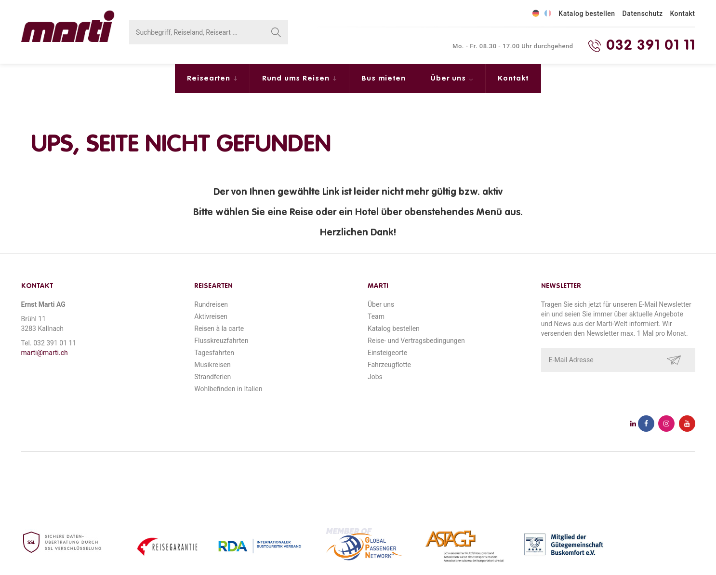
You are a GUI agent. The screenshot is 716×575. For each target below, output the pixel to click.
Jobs (375, 377)
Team (376, 316)
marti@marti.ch (44, 352)
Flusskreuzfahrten (221, 340)
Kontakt (682, 13)
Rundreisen (211, 304)
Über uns (449, 78)
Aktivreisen (210, 316)
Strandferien (212, 377)
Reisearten (210, 78)
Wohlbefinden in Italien (228, 389)
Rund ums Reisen (297, 78)
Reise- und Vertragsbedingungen (416, 340)
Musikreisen (212, 365)
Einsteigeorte (387, 352)
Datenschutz (643, 13)
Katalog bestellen (586, 13)
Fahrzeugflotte (389, 365)
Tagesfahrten (214, 352)
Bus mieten (383, 78)
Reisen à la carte (219, 328)
